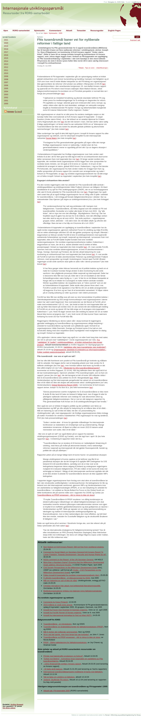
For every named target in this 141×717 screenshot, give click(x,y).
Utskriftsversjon (102, 68)
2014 (6, 61)
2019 (6, 46)
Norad (107, 715)
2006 (6, 85)
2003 (6, 94)
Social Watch (51, 138)
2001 (6, 100)
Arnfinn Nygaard (17, 704)
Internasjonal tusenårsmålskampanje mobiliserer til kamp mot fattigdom (73, 672)
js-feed (18, 112)
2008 (6, 79)
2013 (6, 64)
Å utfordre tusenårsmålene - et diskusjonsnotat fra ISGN (66, 578)
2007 (6, 82)
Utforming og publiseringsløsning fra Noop (125, 715)
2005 (60, 33)
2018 (6, 49)
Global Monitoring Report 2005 (64, 385)
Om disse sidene (9, 708)
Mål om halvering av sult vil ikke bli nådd (60, 580)
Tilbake (81, 68)
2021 (6, 40)
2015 (6, 58)
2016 (6, 55)
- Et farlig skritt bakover (52, 669)
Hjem (5, 30)
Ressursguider (97, 30)
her (103, 84)
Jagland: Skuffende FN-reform (55, 680)
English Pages (114, 30)
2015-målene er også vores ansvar (57, 605)
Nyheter (10, 112)
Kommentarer (55, 30)
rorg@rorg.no (136, 2)
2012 (6, 67)
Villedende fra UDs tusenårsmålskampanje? (81, 368)
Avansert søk (135, 40)
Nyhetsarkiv (39, 30)
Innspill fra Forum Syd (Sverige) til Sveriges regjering (65, 610)
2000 (6, 103)
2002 (6, 97)
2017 (6, 52)
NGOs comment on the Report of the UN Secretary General (68, 560)
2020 (6, 43)
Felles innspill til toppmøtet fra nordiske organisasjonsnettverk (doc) (71, 575)
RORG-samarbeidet (21, 30)
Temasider (81, 30)
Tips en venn (90, 68)
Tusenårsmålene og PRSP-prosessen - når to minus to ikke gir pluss (65, 495)
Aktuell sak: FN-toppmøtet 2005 (56, 691)
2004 (6, 91)
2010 (6, 73)
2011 (6, 70)
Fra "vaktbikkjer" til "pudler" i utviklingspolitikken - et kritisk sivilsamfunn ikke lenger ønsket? (69, 342)
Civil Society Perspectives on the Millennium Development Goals (70, 567)
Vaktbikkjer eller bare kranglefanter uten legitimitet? (84, 347)
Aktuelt (69, 30)
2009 (6, 76)
